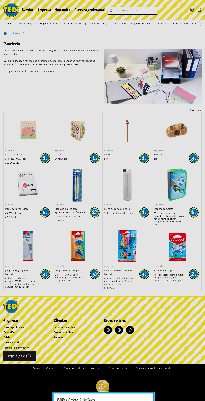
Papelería (95, 23)
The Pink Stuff (119, 23)
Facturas (58, 337)
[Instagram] (108, 330)
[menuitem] (27, 9)
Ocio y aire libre (180, 23)
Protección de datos (119, 368)
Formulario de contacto (16, 347)
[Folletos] (192, 10)
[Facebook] (119, 330)
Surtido (27, 10)
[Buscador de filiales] (200, 10)
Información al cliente (65, 327)
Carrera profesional (90, 10)
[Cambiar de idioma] (19, 356)
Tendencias (9, 23)
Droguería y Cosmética (142, 23)
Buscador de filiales (64, 332)
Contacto (51, 368)
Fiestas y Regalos (28, 23)
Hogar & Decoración (50, 23)
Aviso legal (96, 368)
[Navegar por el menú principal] (199, 23)
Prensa (36, 368)
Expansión (62, 10)
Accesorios (163, 23)
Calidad (7, 337)
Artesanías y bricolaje (75, 23)
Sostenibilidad (11, 342)
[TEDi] (11, 9)
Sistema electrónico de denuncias (154, 368)
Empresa (44, 10)
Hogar (106, 23)
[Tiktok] (130, 330)
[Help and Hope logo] (102, 388)
